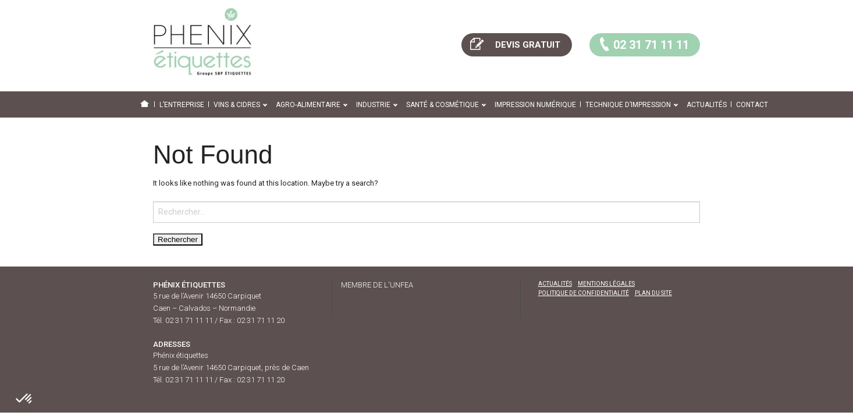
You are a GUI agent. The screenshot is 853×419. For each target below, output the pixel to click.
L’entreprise (181, 105)
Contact (752, 105)
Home (147, 105)
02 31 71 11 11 (642, 43)
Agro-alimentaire (308, 105)
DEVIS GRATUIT (514, 43)
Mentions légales (606, 283)
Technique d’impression (628, 105)
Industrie (373, 105)
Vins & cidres (237, 105)
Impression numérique (535, 105)
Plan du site (653, 293)
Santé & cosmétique (442, 105)
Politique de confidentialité (583, 293)
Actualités (707, 105)
